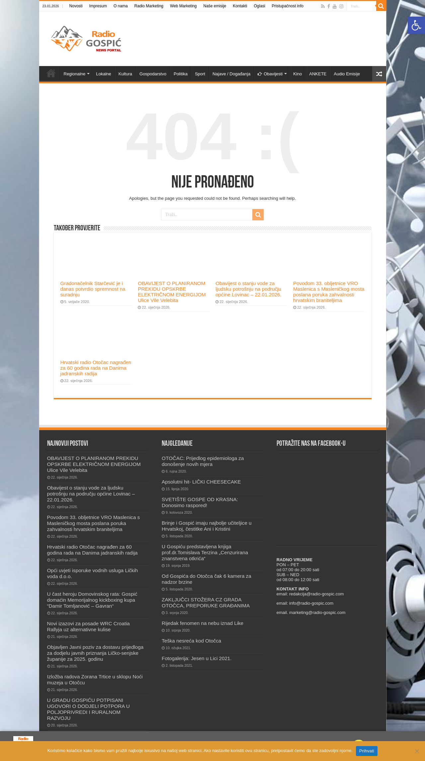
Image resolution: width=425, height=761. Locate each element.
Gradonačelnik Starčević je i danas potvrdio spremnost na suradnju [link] (93, 288)
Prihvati (366, 750)
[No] (416, 751)
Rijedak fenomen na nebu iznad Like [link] (202, 623)
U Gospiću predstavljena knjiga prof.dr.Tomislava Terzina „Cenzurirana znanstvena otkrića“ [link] (205, 552)
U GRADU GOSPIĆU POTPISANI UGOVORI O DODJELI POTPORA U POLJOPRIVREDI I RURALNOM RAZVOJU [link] (88, 709)
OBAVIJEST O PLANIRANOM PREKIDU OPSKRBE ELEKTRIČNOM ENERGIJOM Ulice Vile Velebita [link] (172, 291)
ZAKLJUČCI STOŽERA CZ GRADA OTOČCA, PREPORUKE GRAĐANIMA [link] (206, 602)
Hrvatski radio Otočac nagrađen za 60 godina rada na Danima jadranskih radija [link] (95, 367)
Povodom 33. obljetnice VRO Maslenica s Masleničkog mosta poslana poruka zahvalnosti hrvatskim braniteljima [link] (329, 291)
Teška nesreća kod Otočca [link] (191, 641)
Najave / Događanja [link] (231, 73)
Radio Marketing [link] (148, 6)
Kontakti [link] (240, 6)
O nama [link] (121, 6)
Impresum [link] (98, 6)
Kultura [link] (125, 73)
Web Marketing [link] (183, 6)
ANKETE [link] (317, 73)
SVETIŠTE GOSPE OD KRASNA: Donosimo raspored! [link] (200, 502)
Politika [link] (181, 73)
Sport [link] (200, 73)
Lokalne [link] (103, 73)
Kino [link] (297, 73)
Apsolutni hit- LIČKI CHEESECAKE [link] (201, 482)
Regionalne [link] (75, 73)
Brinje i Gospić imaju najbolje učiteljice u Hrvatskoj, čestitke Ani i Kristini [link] (206, 526)
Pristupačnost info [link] (287, 6)
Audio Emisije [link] (347, 73)
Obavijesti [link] (270, 73)
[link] (416, 25)
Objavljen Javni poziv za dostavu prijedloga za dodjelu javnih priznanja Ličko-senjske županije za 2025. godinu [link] (95, 653)
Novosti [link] (76, 6)
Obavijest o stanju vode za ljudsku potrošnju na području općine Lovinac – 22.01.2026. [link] (248, 288)
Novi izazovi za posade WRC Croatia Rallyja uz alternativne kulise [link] (88, 626)
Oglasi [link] (259, 6)
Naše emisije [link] (214, 6)
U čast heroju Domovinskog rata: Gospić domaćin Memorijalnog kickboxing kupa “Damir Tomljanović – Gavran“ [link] (92, 600)
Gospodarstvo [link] (152, 73)
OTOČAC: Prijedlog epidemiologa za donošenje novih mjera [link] (203, 461)
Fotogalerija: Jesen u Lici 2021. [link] (196, 658)
